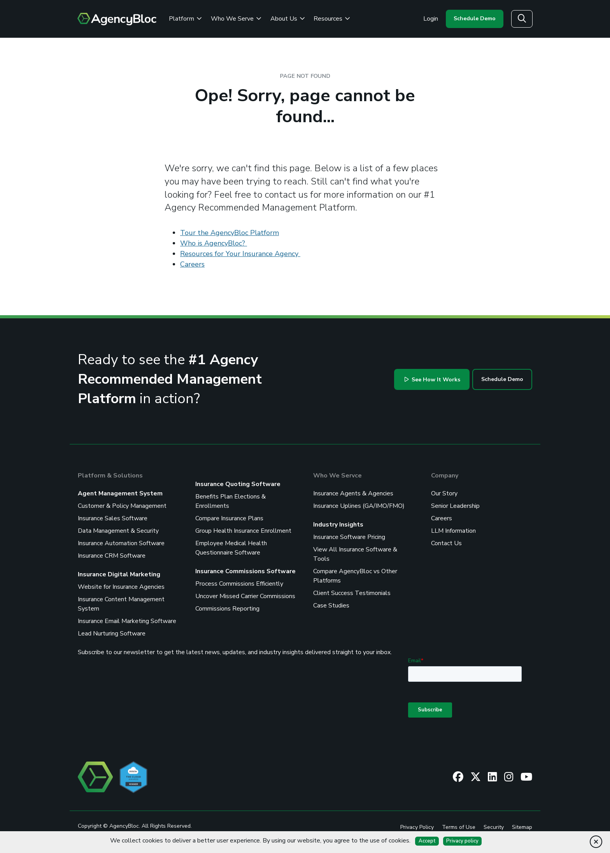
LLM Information (453, 531)
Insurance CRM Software (111, 555)
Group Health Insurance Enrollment (243, 531)
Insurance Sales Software (112, 518)
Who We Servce (337, 475)
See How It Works (433, 379)
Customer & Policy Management (122, 506)
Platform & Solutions (110, 475)
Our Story (444, 493)
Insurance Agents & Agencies (353, 493)
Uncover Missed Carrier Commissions (245, 596)
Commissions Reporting (227, 608)
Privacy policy (462, 840)
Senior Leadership (455, 506)
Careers (192, 264)
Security (494, 827)
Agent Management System (120, 493)
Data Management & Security (118, 531)
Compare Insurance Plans (229, 518)
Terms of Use (458, 827)
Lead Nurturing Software (111, 633)
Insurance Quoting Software (237, 484)
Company (444, 475)
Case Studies (331, 605)
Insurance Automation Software (121, 543)
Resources (332, 18)
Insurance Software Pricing (349, 537)
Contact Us (446, 543)
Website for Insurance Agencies (121, 587)
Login (430, 18)
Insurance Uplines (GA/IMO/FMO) (359, 506)
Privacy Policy (417, 827)
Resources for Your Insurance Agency (240, 253)
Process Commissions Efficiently (239, 583)
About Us (287, 18)
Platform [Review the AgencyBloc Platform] (185, 18)
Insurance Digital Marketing (119, 574)
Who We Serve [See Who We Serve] (236, 18)
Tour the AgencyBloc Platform (229, 232)
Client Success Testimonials (352, 593)
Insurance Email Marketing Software (127, 621)
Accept (427, 840)
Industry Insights (338, 524)
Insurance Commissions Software (245, 571)
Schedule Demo (475, 18)
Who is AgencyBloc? (213, 243)
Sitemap (522, 827)
